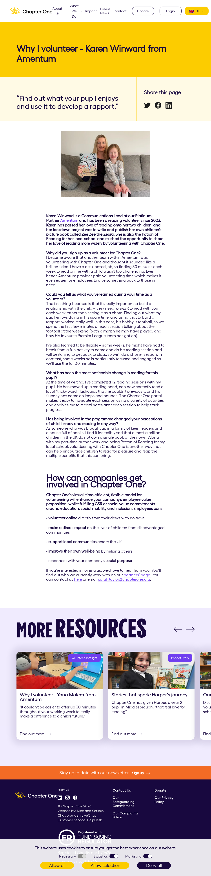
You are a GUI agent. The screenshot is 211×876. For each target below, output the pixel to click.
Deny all (154, 865)
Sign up (141, 773)
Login (170, 11)
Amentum (69, 220)
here (78, 579)
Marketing (138, 856)
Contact (120, 11)
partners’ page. (137, 575)
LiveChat (89, 815)
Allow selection (105, 865)
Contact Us (122, 790)
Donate (143, 11)
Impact (91, 11)
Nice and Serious (90, 811)
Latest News (105, 11)
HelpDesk (94, 820)
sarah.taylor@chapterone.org (124, 579)
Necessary (72, 856)
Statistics (105, 856)
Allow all (57, 865)
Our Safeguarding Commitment (124, 802)
